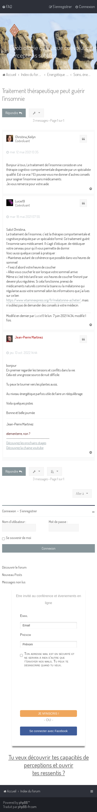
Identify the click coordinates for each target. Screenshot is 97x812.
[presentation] (52, 689)
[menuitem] (7, 6)
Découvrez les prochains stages (26, 443)
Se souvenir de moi (18, 537)
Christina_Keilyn (25, 137)
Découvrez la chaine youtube (24, 447)
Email (24, 615)
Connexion (9, 511)
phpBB (23, 802)
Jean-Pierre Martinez (29, 337)
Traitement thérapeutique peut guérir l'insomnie (43, 94)
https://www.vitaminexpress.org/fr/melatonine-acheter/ (43, 300)
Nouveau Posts (12, 574)
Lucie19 (20, 201)
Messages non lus (14, 582)
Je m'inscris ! (48, 713)
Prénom (25, 634)
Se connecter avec (48, 730)
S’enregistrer (28, 511)
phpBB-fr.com (27, 807)
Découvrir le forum (14, 567)
